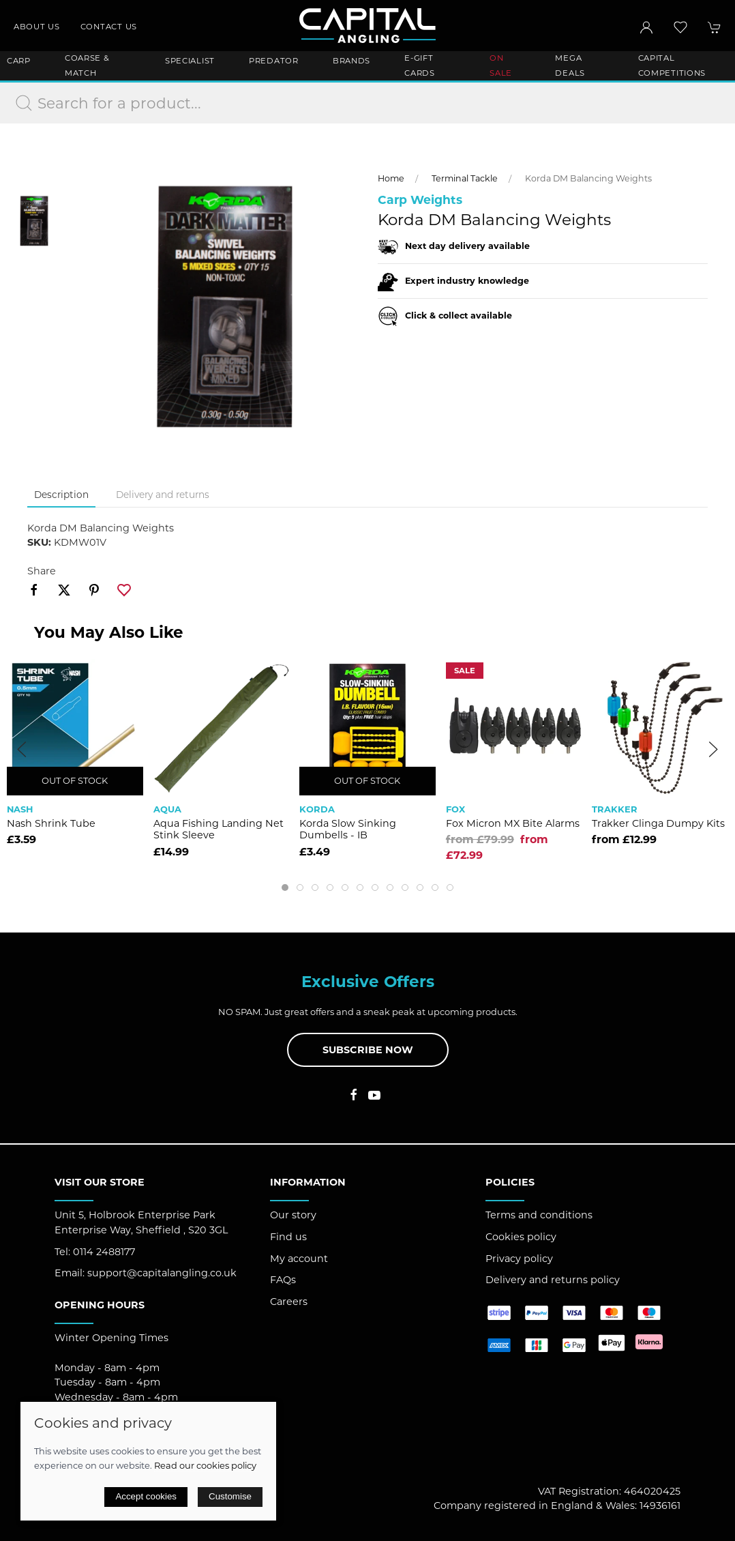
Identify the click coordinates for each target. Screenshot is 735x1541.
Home (391, 178)
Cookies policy (520, 1237)
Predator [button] (274, 60)
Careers (289, 1301)
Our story (293, 1215)
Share (41, 571)
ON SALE (501, 65)
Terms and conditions (538, 1215)
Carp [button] (19, 60)
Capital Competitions (672, 65)
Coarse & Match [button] (87, 65)
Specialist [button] (190, 60)
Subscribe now (367, 1050)
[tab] (285, 887)
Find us (288, 1237)
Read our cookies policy (205, 1465)
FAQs (283, 1280)
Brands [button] (351, 60)
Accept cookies (146, 1496)
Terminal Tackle (465, 178)
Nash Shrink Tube (51, 823)
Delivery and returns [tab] (162, 494)
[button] (680, 27)
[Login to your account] (646, 27)
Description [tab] (61, 494)
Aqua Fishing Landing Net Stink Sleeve (218, 829)
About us (37, 26)
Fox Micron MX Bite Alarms (513, 823)
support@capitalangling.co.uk (162, 1273)
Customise (230, 1496)
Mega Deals (570, 65)
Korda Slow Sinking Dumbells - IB (347, 829)
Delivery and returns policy (552, 1280)
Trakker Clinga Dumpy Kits (658, 823)
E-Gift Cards (419, 65)
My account (299, 1258)
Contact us (108, 26)
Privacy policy (519, 1258)
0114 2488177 (104, 1252)
